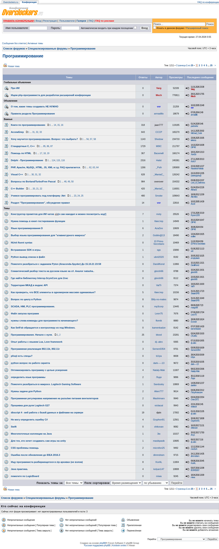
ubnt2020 (159, 257)
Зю (158, 433)
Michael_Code (196, 133)
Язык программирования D (27, 228)
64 (97, 167)
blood (159, 334)
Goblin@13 (159, 235)
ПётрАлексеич (197, 392)
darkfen (193, 385)
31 (33, 132)
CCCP (158, 132)
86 (48, 146)
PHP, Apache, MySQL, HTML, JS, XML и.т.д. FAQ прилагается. (46, 167)
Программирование (82, 48)
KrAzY (193, 161)
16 (62, 125)
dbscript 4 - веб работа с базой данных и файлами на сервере (47, 412)
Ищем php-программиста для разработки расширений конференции (51, 95)
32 (37, 132)
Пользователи (67, 21)
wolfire (193, 236)
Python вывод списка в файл (28, 257)
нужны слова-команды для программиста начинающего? (44, 320)
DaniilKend (158, 264)
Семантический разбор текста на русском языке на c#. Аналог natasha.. (52, 271)
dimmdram (158, 455)
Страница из (184, 65)
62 (90, 167)
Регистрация (50, 21)
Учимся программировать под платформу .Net (38, 195)
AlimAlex (194, 197)
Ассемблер (17, 132)
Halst (158, 160)
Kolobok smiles (119, 545)
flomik (159, 320)
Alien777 (158, 391)
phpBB (102, 543)
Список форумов (14, 48)
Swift (13, 426)
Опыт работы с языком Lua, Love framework (36, 341)
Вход (38, 21)
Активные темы (35, 43)
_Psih (159, 167)
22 (41, 189)
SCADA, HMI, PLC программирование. (33, 306)
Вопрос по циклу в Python (26, 299)
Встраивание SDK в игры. (26, 250)
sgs (159, 250)
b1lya (158, 356)
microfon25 (158, 448)
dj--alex (159, 341)
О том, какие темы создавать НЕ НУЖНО (34, 106)
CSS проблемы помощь (25, 448)
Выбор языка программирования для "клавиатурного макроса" (48, 235)
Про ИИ (15, 88)
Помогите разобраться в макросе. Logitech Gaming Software (46, 384)
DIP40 (193, 222)
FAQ (91, 21)
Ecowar (194, 322)
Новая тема (13, 66)
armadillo (159, 113)
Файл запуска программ (25, 313)
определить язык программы (28, 377)
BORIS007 (195, 470)
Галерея (81, 21)
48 (65, 181)
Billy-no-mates (158, 299)
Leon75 (159, 313)
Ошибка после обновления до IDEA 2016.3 (35, 455)
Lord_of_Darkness (198, 183)
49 (69, 181)
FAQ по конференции (208, 2)
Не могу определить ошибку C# (29, 419)
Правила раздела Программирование (33, 113)
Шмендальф (196, 175)
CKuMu (194, 336)
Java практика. (19, 469)
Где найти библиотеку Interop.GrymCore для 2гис (39, 278)
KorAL (158, 462)
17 (41, 153)
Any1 (193, 435)
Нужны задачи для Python (26, 391)
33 (40, 132)
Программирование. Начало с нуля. (32, 334)
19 (48, 153)
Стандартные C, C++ (23, 146)
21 (37, 189)
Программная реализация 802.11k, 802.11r (35, 349)
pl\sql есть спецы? (22, 356)
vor (159, 106)
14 (55, 125)
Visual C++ (17, 174)
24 (78, 196)
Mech (159, 95)
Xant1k (193, 154)
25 (211, 65)
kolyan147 (159, 469)
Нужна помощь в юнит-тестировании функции (38, 221)
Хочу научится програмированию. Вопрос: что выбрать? (44, 139)
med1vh (194, 449)
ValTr (158, 285)
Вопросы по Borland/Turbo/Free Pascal (33, 181)
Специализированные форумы (48, 48)
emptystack (195, 258)
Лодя (158, 377)
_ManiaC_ (159, 174)
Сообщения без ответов (14, 43)
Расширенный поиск (197, 28)
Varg (158, 88)
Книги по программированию (28, 125)
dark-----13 (158, 363)
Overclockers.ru (10, 2)
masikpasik (158, 441)
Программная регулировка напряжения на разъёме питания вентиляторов (54, 398)
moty (158, 214)
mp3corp (158, 306)
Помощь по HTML (21, 153)
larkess (193, 140)
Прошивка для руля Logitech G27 (30, 405)
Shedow (159, 139)
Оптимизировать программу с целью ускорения (39, 370)
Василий (159, 153)
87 (51, 146)
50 (72, 181)
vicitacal (159, 405)
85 (44, 146)
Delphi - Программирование (27, 160)
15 (58, 125)
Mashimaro (158, 398)
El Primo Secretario (159, 242)
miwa (159, 476)
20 (34, 189)
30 (32, 174)
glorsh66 (158, 271)
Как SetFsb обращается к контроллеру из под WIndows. (43, 327)
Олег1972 (195, 399)
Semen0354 (158, 349)
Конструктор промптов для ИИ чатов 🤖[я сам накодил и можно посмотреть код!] (58, 214)
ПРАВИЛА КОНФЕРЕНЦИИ (18, 21)
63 (94, 167)
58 (94, 139)
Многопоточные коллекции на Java (31, 433)
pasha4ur (194, 126)
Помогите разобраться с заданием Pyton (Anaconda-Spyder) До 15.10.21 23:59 (56, 264)
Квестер (158, 221)
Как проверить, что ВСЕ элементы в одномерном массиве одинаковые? (53, 292)
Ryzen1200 (195, 215)
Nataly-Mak (159, 370)
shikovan (158, 426)
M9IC (158, 146)
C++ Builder (17, 188)
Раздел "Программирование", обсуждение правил (40, 202)
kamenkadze (158, 327)
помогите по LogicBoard (25, 476)
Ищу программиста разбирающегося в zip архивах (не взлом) (47, 462)
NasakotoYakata (197, 168)
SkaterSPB (195, 293)
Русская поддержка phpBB (97, 545)
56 (87, 139)
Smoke (159, 195)
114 (53, 160)
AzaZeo (159, 228)
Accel (193, 204)
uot (192, 251)
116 (63, 160)
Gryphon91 (158, 419)
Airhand (194, 190)
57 (91, 139)
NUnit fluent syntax (21, 242)
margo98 (194, 307)
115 (58, 160)
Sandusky (159, 384)
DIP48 (193, 147)
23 (75, 196)
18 (44, 153)
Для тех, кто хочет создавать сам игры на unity (38, 441)
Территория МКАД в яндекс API (29, 285)
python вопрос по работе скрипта (30, 363)
